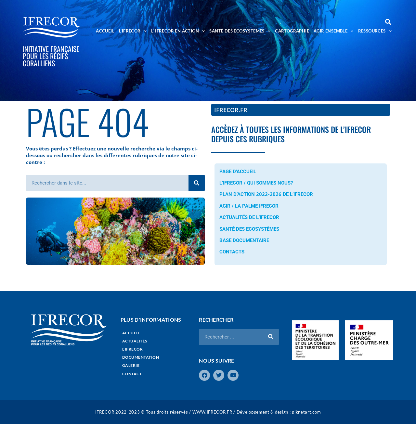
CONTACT (132, 373)
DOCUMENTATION (140, 357)
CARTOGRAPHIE (292, 30)
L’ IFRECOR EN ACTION (178, 31)
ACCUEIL (105, 30)
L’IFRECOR (133, 31)
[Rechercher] (196, 183)
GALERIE (131, 365)
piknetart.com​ (306, 412)
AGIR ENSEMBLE (334, 31)
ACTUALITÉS (134, 341)
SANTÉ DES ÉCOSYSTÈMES (239, 31)
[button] (388, 21)
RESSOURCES (375, 31)
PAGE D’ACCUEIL (237, 171)
